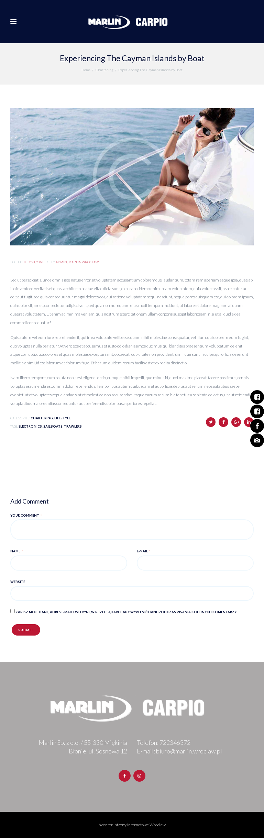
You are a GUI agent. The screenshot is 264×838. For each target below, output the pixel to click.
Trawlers (73, 426)
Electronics (30, 426)
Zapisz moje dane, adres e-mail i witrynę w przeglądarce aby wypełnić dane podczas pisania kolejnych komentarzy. (126, 612)
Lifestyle (62, 418)
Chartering (104, 70)
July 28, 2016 (33, 262)
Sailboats (53, 426)
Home (85, 70)
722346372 (175, 742)
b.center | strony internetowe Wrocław (132, 824)
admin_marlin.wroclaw (77, 262)
